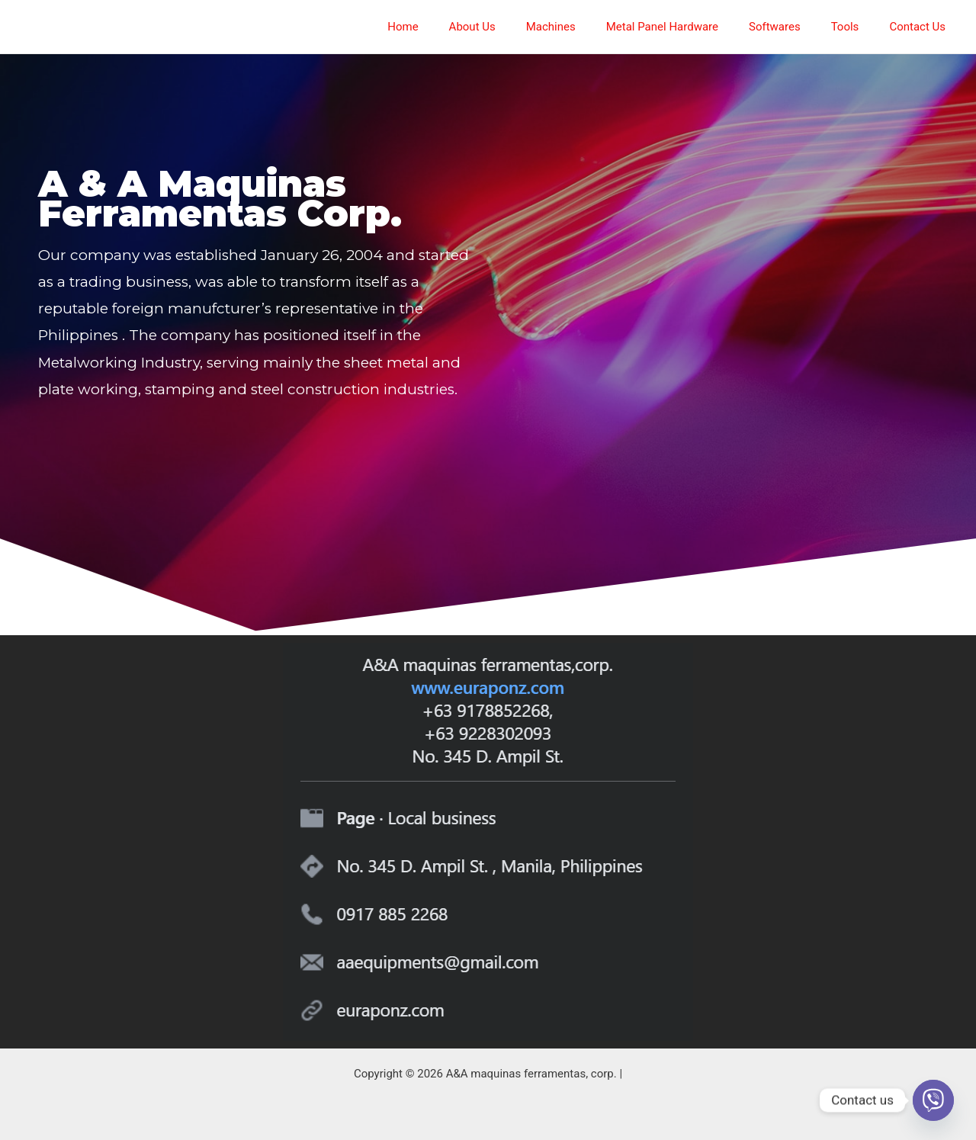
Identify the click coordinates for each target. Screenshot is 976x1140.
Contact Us (921, 27)
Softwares (794, 27)
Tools (857, 27)
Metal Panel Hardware (689, 27)
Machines (585, 27)
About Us (514, 27)
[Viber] (933, 1100)
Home (452, 27)
